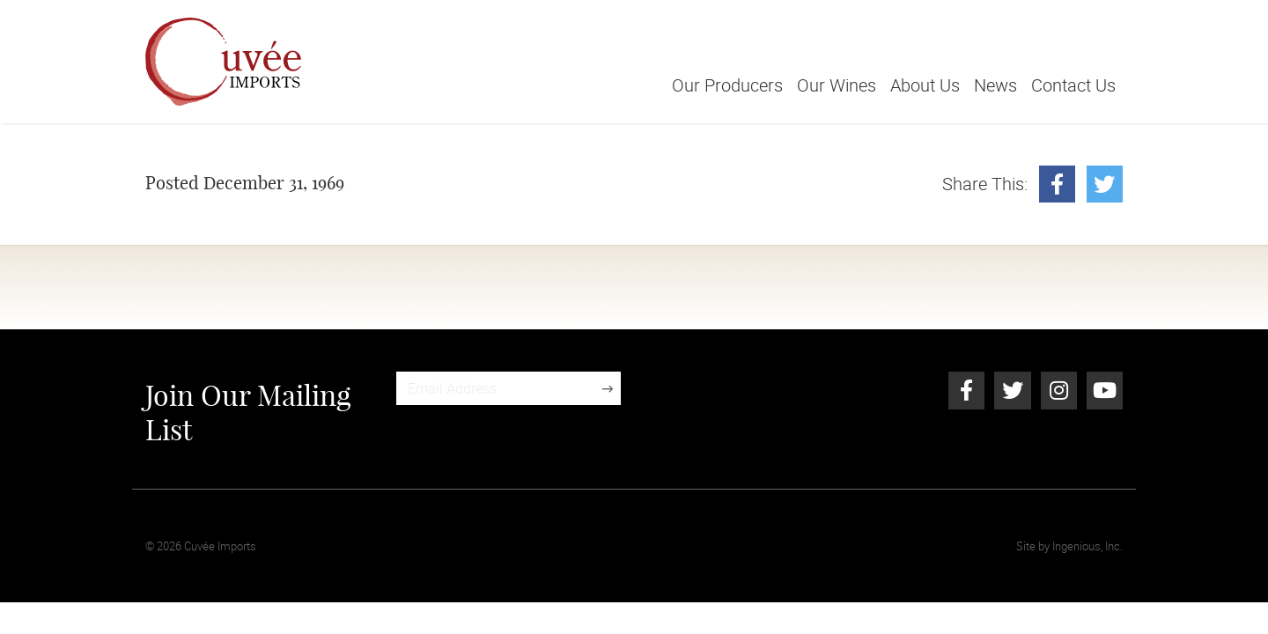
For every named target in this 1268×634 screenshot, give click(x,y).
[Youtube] (1105, 390)
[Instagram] (1059, 390)
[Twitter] (1105, 184)
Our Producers (727, 85)
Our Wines (836, 85)
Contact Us (1073, 85)
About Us (925, 85)
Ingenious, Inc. (1087, 546)
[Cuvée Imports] (223, 62)
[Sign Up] (607, 388)
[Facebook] (1057, 184)
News (995, 85)
